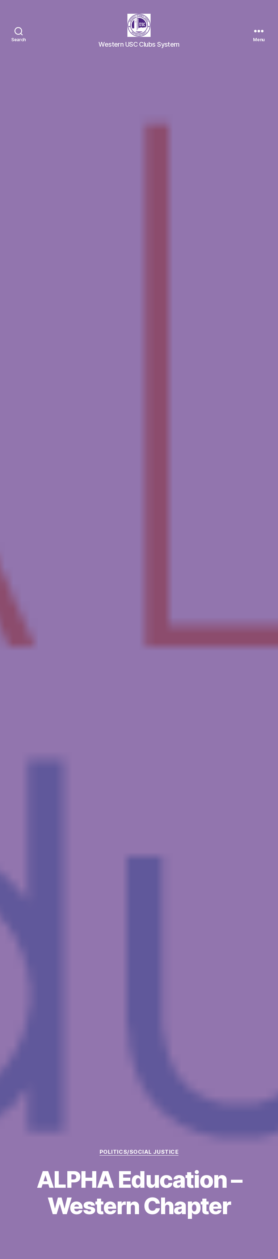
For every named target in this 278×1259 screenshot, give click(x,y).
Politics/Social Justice (139, 1152)
